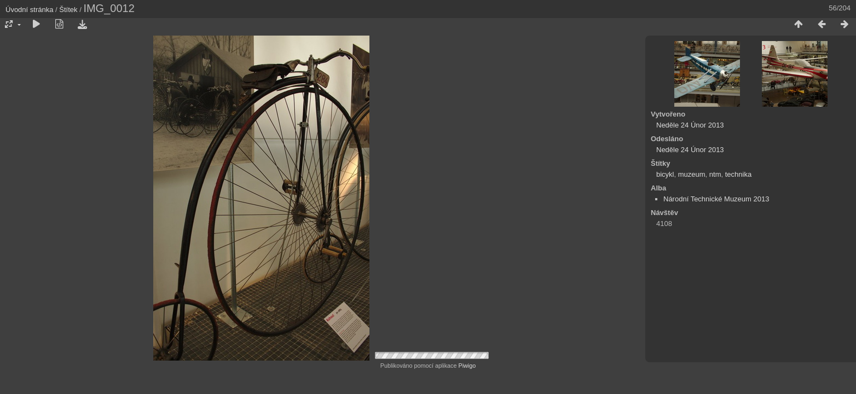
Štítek (68, 9)
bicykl (665, 174)
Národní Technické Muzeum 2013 (716, 199)
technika (738, 174)
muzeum (691, 174)
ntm (715, 174)
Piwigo (467, 365)
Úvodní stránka (29, 9)
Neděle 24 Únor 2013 (690, 125)
